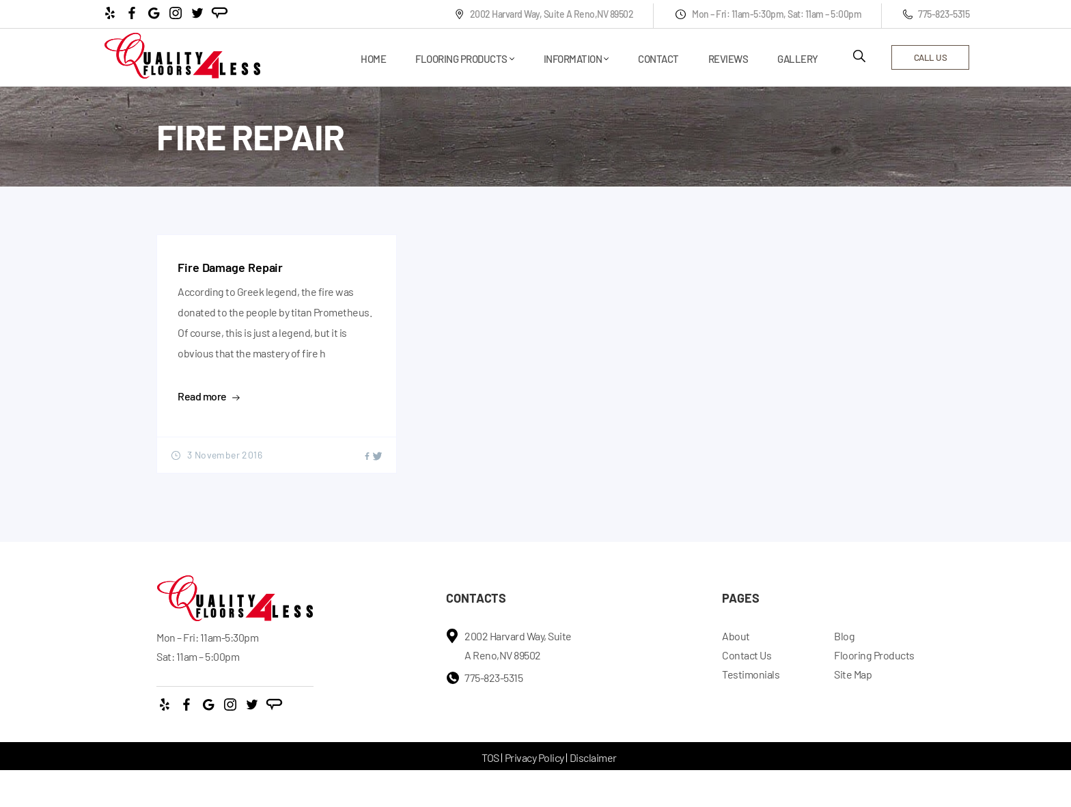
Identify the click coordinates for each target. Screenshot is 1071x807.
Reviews (728, 59)
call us (930, 57)
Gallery (797, 59)
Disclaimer (593, 757)
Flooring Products (461, 59)
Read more (209, 395)
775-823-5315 (936, 14)
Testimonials (750, 674)
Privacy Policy (534, 757)
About (736, 635)
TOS (490, 757)
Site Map (853, 674)
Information (573, 59)
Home (373, 59)
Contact (658, 59)
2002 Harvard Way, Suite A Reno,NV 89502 (544, 14)
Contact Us (746, 654)
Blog (844, 635)
